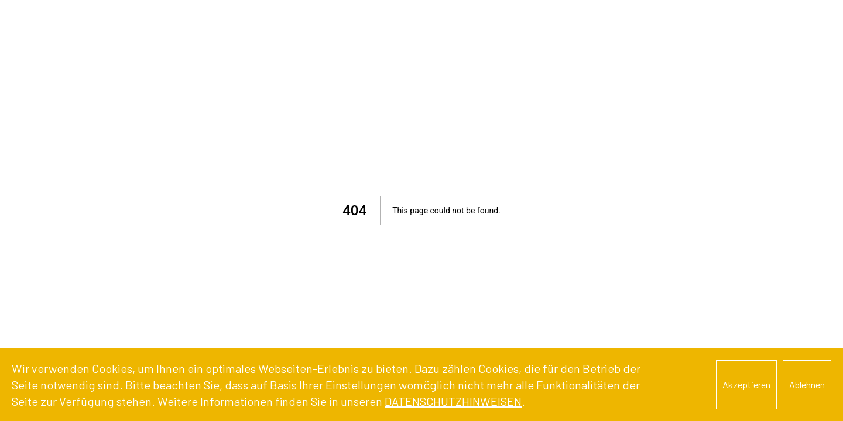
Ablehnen (807, 384)
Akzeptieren (746, 384)
